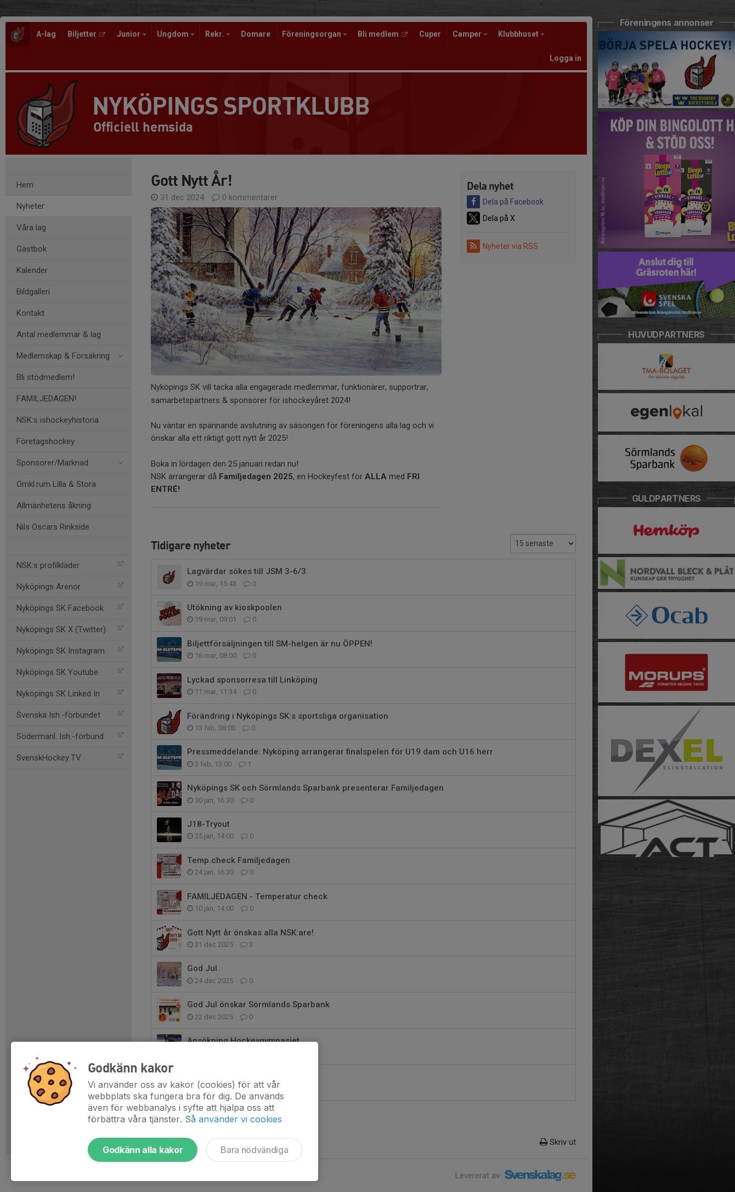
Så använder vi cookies (233, 1119)
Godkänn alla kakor (143, 1149)
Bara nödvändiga (254, 1149)
